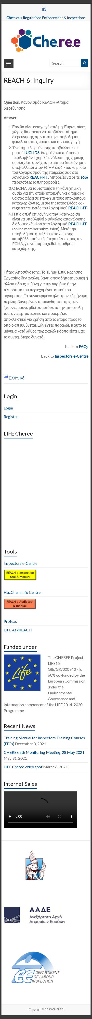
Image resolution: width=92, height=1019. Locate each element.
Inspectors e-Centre (71, 356)
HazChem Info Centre (22, 592)
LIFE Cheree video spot (23, 766)
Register (11, 416)
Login (8, 408)
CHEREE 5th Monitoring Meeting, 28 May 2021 (44, 752)
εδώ (84, 177)
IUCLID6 (31, 152)
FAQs (83, 346)
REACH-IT (38, 177)
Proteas (10, 621)
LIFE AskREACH (18, 629)
